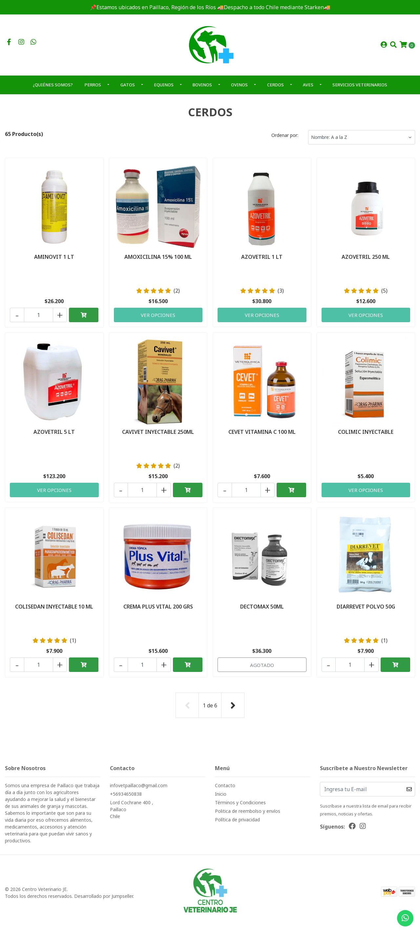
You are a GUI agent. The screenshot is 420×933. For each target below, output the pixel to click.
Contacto (225, 788)
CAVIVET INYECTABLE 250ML (158, 435)
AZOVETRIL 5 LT (54, 435)
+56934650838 (126, 796)
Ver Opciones (158, 318)
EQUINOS (164, 89)
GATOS (127, 89)
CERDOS (275, 89)
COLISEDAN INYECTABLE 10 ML (54, 609)
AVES (308, 89)
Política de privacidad (237, 822)
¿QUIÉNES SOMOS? (53, 89)
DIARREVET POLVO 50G (366, 609)
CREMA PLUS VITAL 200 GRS (158, 609)
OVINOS (239, 89)
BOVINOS (202, 89)
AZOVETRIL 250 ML (366, 260)
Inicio (220, 796)
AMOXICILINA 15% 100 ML (158, 260)
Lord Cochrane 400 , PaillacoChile (131, 812)
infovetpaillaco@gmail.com (138, 788)
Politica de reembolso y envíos (247, 813)
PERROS (93, 89)
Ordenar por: (284, 139)
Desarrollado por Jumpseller (103, 898)
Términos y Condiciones (240, 805)
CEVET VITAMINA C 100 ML (262, 435)
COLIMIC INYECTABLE (365, 435)
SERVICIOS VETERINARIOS (359, 89)
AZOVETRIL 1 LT (262, 260)
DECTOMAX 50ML (262, 609)
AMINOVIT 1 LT (54, 260)
